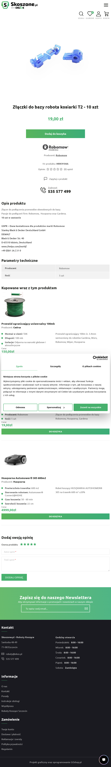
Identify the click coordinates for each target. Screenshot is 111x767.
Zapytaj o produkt (58, 178)
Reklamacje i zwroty (11, 739)
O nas (4, 686)
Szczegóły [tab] (55, 366)
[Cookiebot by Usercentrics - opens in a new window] (95, 358)
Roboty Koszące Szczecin (14, 710)
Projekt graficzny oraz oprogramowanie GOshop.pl (56, 762)
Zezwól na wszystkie (90, 407)
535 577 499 (12, 658)
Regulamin (6, 748)
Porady (5, 696)
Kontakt (5, 691)
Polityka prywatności (12, 744)
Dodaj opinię (14, 577)
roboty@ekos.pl (14, 653)
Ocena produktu (9, 544)
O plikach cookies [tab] (91, 366)
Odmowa (20, 407)
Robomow (61, 155)
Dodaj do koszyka (55, 133)
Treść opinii (9, 559)
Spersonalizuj (55, 407)
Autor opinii (9, 551)
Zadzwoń (59, 190)
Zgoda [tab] (19, 366)
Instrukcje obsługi (10, 700)
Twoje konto (7, 729)
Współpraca (7, 705)
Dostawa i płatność (11, 734)
